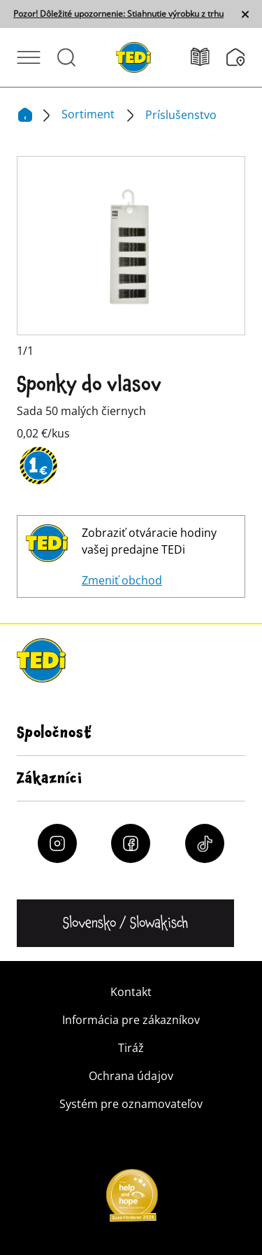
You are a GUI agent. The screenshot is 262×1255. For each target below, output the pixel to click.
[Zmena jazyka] (125, 923)
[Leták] (208, 57)
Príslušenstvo (181, 114)
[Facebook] (130, 843)
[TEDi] (133, 56)
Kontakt (131, 992)
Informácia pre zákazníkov (131, 1020)
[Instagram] (57, 843)
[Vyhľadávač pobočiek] (235, 57)
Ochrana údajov (131, 1076)
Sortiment (89, 114)
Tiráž (131, 1048)
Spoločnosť (54, 733)
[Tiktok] (204, 843)
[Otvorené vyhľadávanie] (66, 57)
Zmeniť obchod (122, 580)
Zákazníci (49, 778)
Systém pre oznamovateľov (131, 1104)
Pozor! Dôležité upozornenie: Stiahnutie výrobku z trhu (118, 14)
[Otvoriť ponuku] (28, 57)
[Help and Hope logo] (131, 1199)
